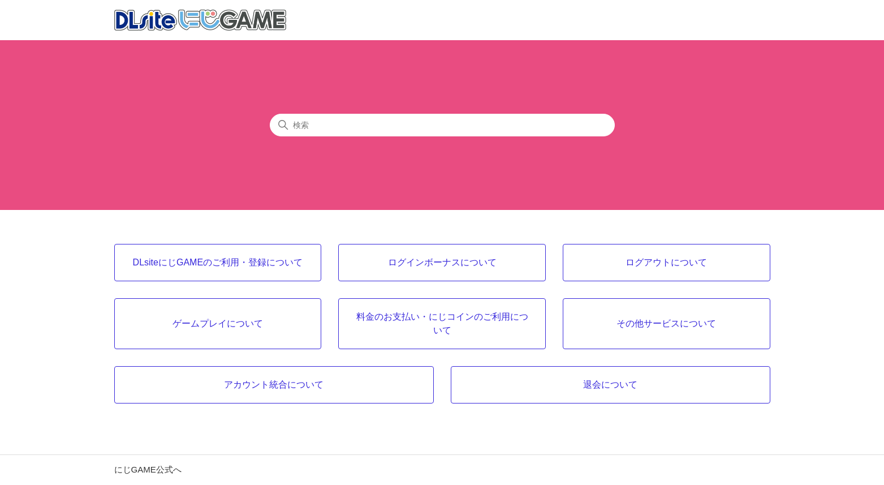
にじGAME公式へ (148, 469)
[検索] (442, 125)
